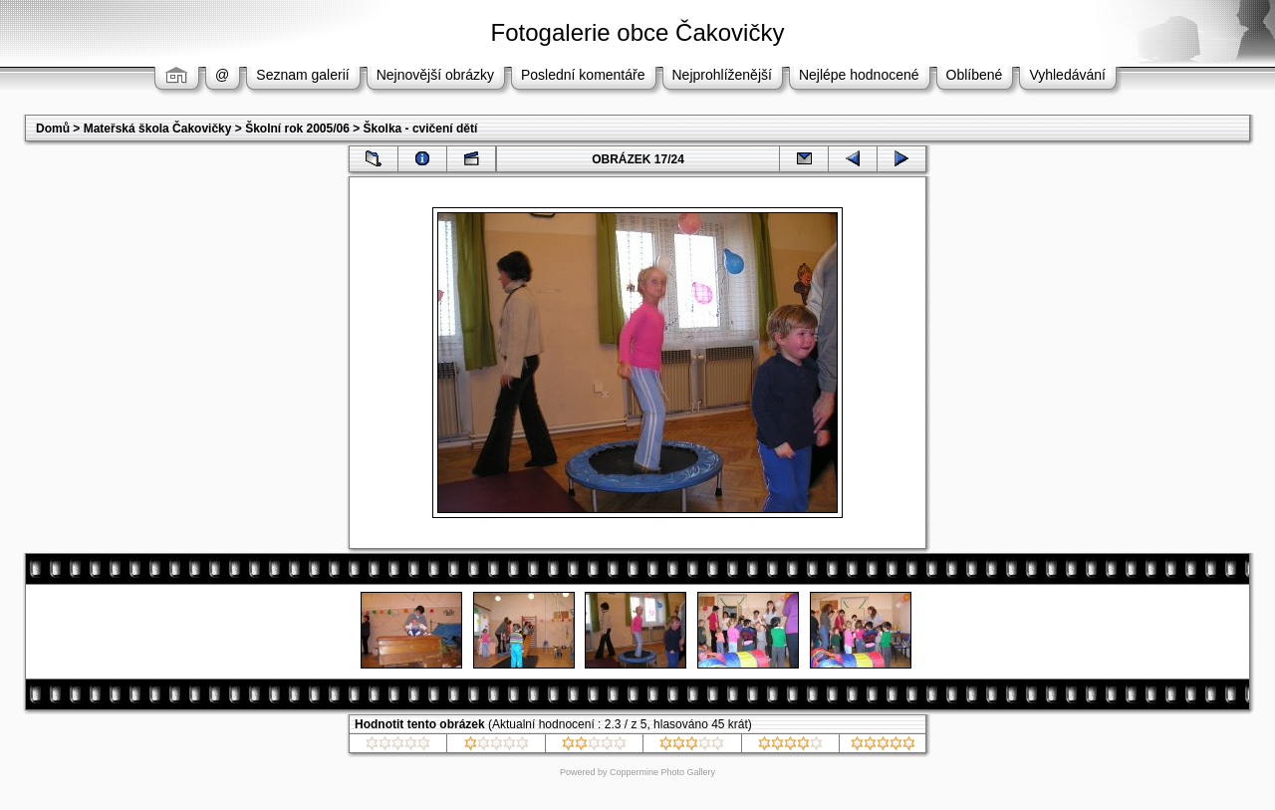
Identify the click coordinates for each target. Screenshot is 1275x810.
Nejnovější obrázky (435, 75)
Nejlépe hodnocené (859, 75)
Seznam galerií (302, 75)
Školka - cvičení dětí (421, 128)
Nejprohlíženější (722, 75)
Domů (53, 128)
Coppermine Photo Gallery (662, 772)
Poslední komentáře (583, 75)
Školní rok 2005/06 (297, 128)
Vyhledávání (1067, 75)
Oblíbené (974, 75)
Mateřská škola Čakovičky (158, 128)
